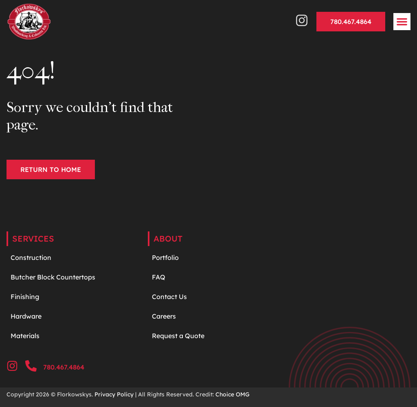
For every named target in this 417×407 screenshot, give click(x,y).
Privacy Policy (114, 394)
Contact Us (169, 297)
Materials (25, 336)
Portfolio (165, 257)
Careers (164, 316)
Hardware (27, 316)
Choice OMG (232, 394)
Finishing (25, 297)
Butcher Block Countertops (53, 277)
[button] (401, 21)
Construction (31, 257)
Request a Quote (178, 336)
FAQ (158, 277)
